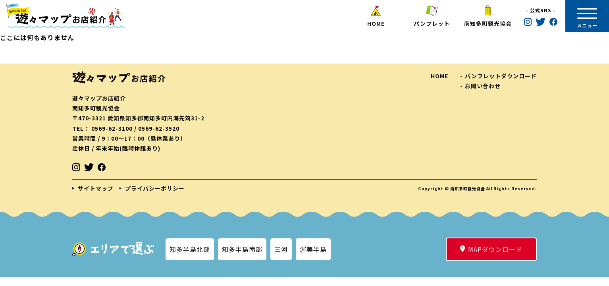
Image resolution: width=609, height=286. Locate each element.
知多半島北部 (190, 249)
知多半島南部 (242, 249)
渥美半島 (313, 249)
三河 (281, 249)
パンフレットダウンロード (501, 76)
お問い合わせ (483, 86)
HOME (439, 76)
